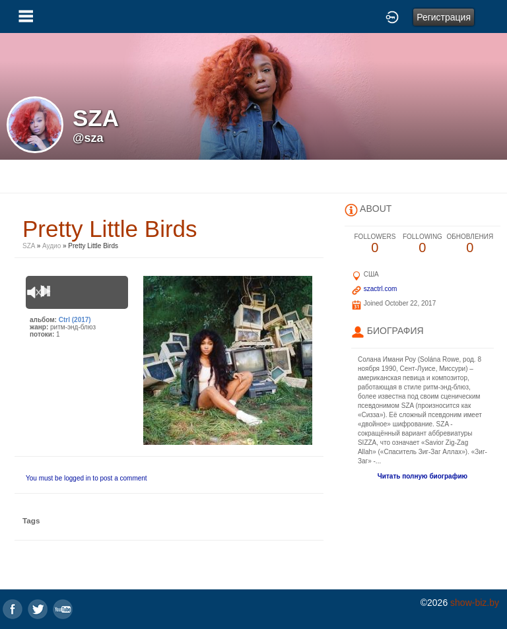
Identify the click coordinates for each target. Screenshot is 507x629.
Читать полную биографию (422, 476)
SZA (28, 245)
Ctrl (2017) (75, 319)
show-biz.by (474, 602)
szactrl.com (380, 288)
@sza (88, 138)
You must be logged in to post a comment (86, 478)
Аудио (51, 245)
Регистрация (444, 17)
